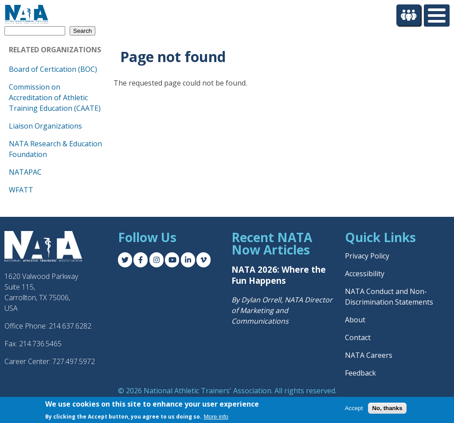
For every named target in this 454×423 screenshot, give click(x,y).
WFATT (21, 190)
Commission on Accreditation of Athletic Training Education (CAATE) (55, 97)
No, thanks (387, 408)
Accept (354, 408)
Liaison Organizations (45, 126)
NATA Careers (368, 355)
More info (216, 416)
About (355, 320)
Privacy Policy (367, 256)
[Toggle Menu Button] (437, 15)
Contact (358, 337)
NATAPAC (25, 172)
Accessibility (364, 273)
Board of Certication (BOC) (53, 69)
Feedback (360, 373)
